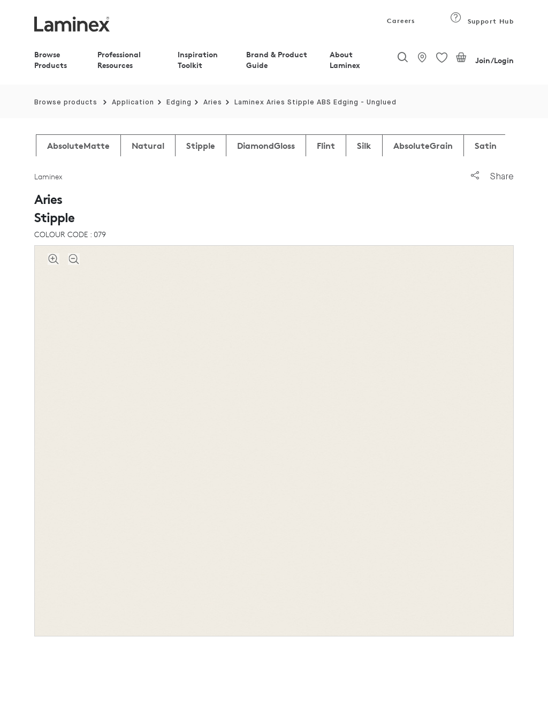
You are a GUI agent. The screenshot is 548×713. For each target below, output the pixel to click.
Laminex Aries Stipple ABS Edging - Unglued (315, 102)
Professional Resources (119, 60)
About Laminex (345, 60)
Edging (179, 102)
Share (492, 176)
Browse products (65, 102)
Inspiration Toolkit (198, 60)
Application (133, 102)
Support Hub (482, 21)
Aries (212, 102)
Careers (400, 21)
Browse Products (50, 60)
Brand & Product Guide (276, 60)
